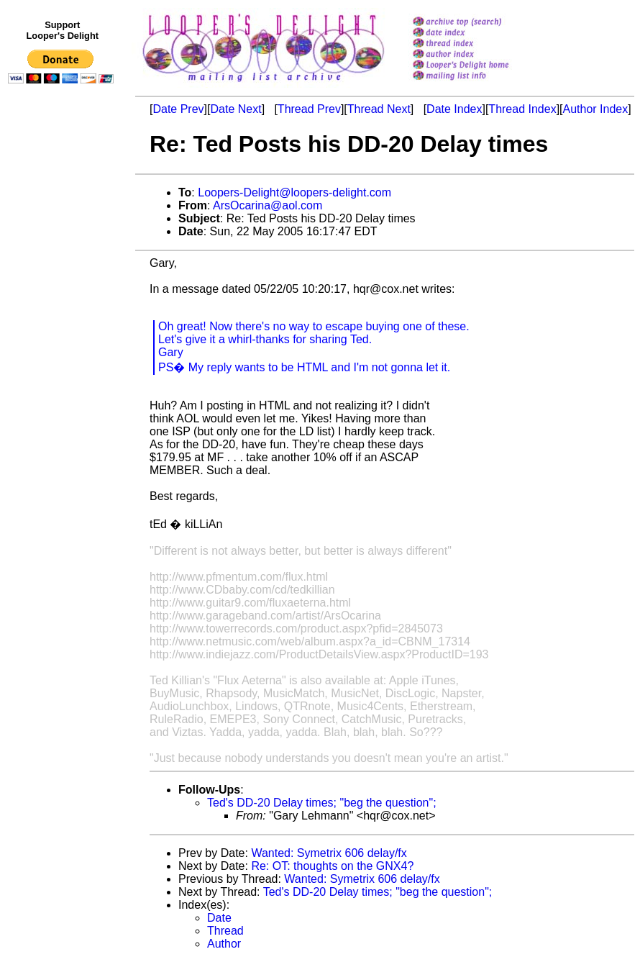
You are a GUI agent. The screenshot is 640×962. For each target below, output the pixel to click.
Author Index (595, 109)
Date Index (454, 109)
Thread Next (379, 109)
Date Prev (178, 109)
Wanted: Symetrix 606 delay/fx (328, 853)
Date (219, 918)
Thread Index (522, 109)
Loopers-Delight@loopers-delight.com (294, 192)
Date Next (235, 109)
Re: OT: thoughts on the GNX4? (332, 866)
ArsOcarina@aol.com (267, 205)
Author (224, 944)
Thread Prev (309, 109)
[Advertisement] (63, 386)
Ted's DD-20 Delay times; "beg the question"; (321, 803)
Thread (225, 931)
